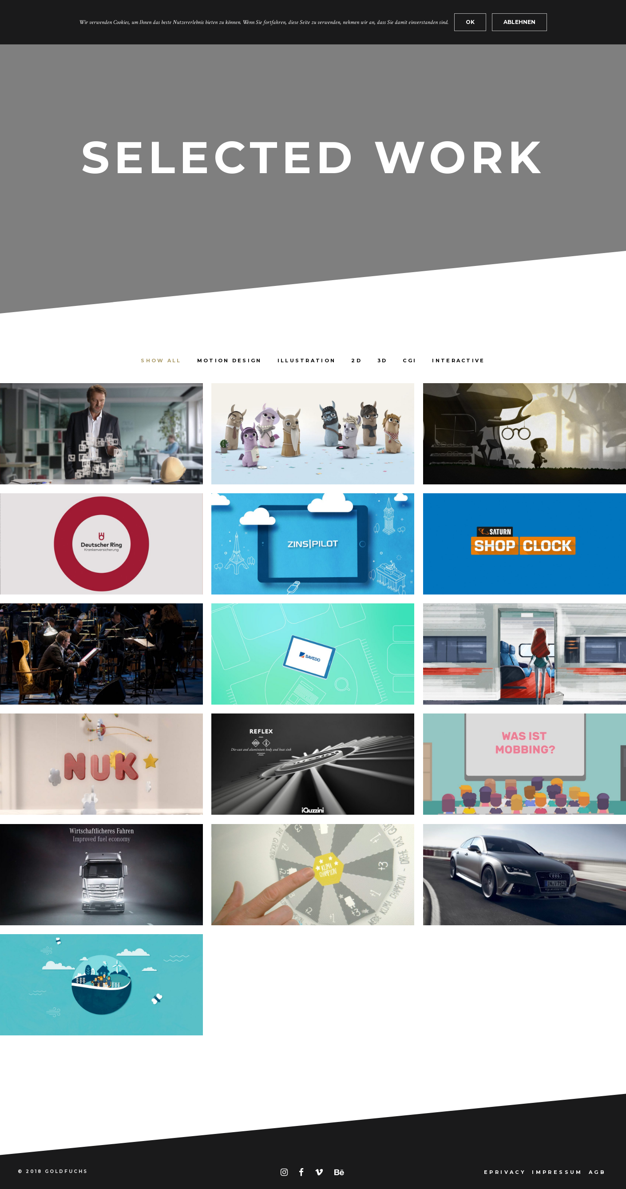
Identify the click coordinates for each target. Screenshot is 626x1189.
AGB (597, 1172)
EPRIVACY (505, 1172)
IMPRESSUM (557, 1172)
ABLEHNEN (519, 22)
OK (470, 22)
